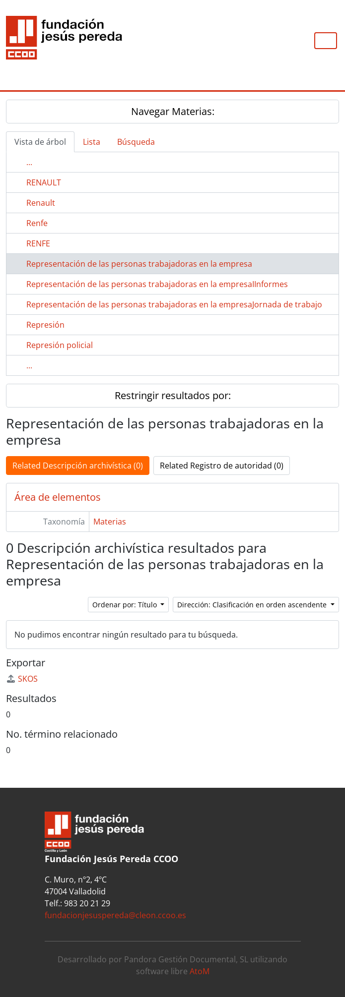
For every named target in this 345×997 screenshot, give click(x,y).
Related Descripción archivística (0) (77, 465)
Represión (45, 324)
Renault (40, 202)
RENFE (38, 243)
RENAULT (43, 182)
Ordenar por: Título (125, 604)
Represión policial (59, 345)
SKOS (22, 678)
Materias (109, 521)
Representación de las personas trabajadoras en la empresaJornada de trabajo (174, 304)
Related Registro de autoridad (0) (221, 465)
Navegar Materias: (172, 111)
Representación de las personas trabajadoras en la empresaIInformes (157, 284)
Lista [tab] (91, 141)
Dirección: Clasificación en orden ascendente (253, 604)
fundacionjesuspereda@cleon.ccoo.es (115, 915)
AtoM (199, 971)
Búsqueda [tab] (136, 141)
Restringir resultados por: (173, 395)
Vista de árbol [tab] (40, 141)
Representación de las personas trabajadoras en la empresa (139, 263)
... (29, 162)
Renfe (37, 223)
